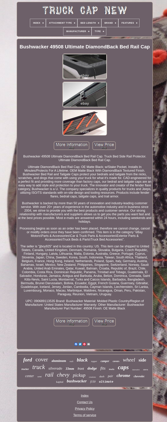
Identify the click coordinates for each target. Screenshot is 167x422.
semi (39, 376)
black (82, 360)
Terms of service (84, 415)
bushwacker (77, 381)
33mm (70, 368)
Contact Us (84, 402)
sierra (145, 370)
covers (116, 361)
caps (123, 367)
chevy (63, 375)
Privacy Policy (85, 408)
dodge (92, 368)
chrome (123, 375)
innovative (136, 370)
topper (94, 361)
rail (49, 375)
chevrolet (139, 376)
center (29, 376)
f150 (92, 381)
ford (27, 360)
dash (101, 376)
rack (71, 361)
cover (42, 359)
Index (85, 395)
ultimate (106, 381)
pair (110, 376)
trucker (25, 369)
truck (38, 367)
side (142, 360)
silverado (55, 368)
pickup (79, 375)
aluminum (58, 361)
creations (92, 377)
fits (102, 368)
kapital (59, 381)
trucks (111, 369)
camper (105, 361)
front (81, 368)
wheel (129, 360)
